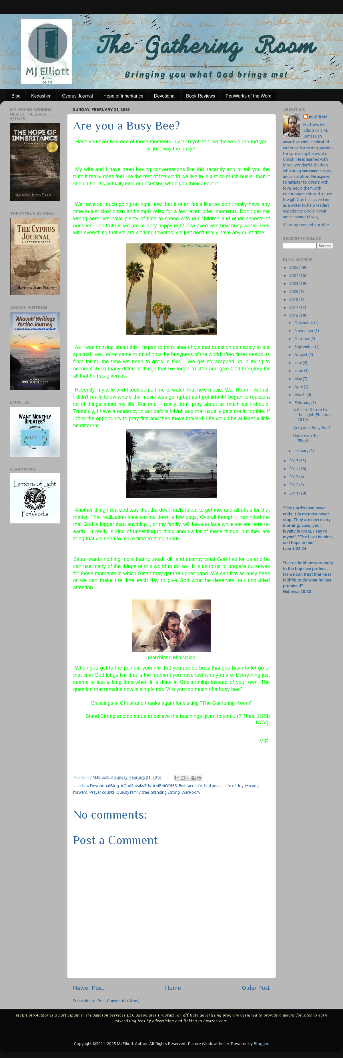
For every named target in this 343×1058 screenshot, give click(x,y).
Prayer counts (102, 792)
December (304, 322)
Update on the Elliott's (306, 438)
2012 (294, 485)
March (300, 394)
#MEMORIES (165, 785)
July (298, 362)
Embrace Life (190, 785)
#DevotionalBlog (103, 785)
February (302, 402)
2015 (294, 460)
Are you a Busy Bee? (312, 427)
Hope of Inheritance (123, 96)
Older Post (256, 987)
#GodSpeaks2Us (136, 785)
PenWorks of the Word (248, 96)
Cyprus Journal (77, 96)
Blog (16, 96)
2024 (294, 275)
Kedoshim (41, 96)
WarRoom (191, 792)
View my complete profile (306, 225)
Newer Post (88, 987)
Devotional (165, 96)
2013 (294, 477)
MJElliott (318, 117)
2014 (294, 469)
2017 (294, 307)
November (304, 330)
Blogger (261, 1043)
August (301, 354)
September (304, 346)
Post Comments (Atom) (118, 1001)
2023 (294, 283)
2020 (294, 291)
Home (173, 987)
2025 (294, 267)
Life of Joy (234, 785)
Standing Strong (165, 792)
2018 (294, 299)
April (299, 386)
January (301, 450)
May (298, 378)
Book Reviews (200, 96)
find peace (213, 785)
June (299, 370)
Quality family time (132, 792)
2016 (294, 315)
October (302, 338)
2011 (294, 493)
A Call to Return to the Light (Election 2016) (312, 415)
